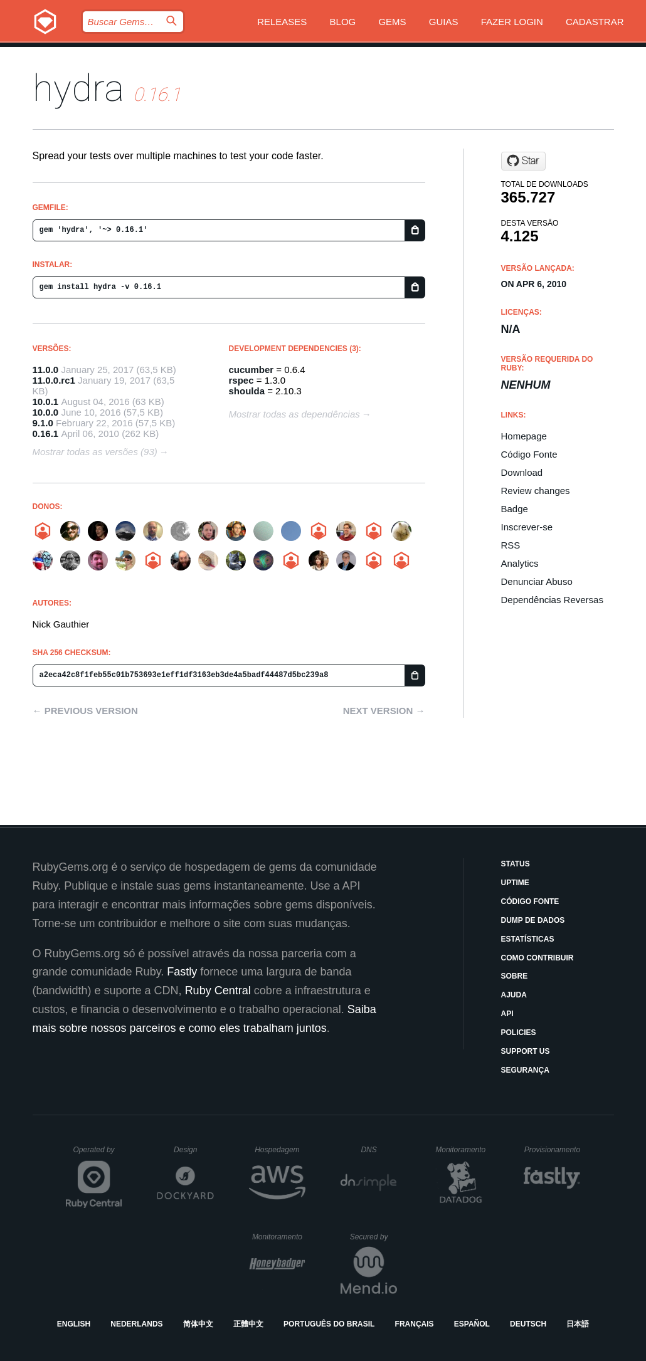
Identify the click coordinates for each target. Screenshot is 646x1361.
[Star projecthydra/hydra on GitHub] (523, 161)
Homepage (524, 436)
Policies (518, 1032)
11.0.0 (46, 369)
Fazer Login (512, 21)
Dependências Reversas (552, 599)
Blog (343, 21)
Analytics (520, 563)
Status (515, 863)
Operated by (97, 1154)
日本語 (577, 1324)
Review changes (535, 490)
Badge (514, 508)
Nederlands (136, 1324)
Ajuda (514, 995)
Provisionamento (552, 1149)
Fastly (182, 971)
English (73, 1324)
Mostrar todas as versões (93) (95, 451)
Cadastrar (595, 21)
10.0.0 (46, 412)
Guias (443, 21)
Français (414, 1324)
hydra (78, 88)
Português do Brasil (328, 1324)
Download (522, 472)
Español (472, 1324)
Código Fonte (529, 454)
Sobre (514, 976)
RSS (511, 545)
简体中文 (198, 1324)
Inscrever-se (527, 527)
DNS (379, 1149)
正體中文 (248, 1324)
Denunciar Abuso (537, 581)
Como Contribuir (537, 958)
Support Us (525, 1051)
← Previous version (85, 710)
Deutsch (528, 1324)
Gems (392, 21)
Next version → (384, 710)
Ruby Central (218, 990)
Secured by (373, 1236)
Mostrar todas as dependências (294, 414)
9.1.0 (43, 423)
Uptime (515, 882)
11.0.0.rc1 (54, 380)
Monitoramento (462, 1149)
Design (194, 1149)
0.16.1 (46, 433)
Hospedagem (280, 1149)
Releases (282, 21)
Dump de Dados (533, 920)
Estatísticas (527, 939)
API (507, 1013)
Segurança (525, 1070)
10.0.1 (46, 401)
